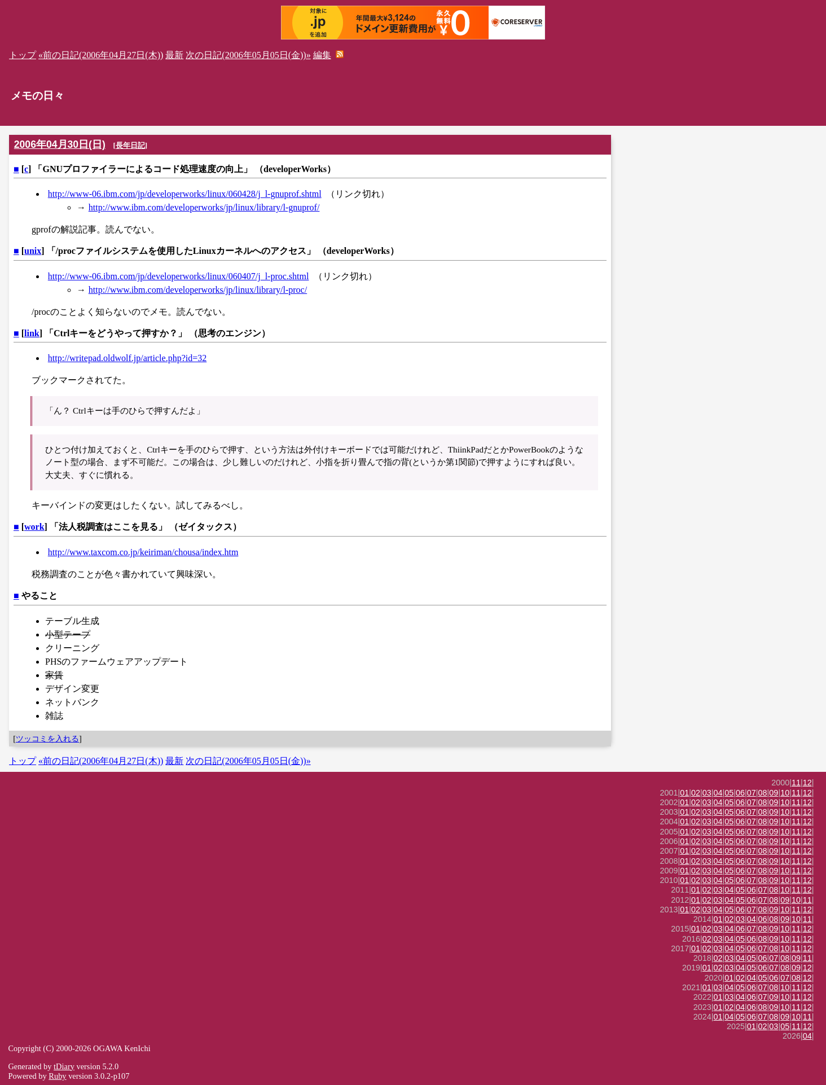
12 (807, 782)
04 (718, 792)
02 (695, 792)
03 (706, 792)
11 (796, 782)
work (34, 526)
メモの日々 (37, 96)
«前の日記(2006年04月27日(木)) (100, 55)
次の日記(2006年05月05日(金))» (248, 55)
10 (784, 792)
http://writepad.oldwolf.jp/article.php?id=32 (127, 358)
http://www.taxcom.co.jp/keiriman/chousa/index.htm (143, 552)
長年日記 (130, 145)
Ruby (57, 1075)
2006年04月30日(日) (60, 144)
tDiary (64, 1066)
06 (740, 792)
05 (728, 792)
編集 (322, 55)
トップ (22, 55)
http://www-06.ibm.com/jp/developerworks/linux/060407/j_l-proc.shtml (178, 276)
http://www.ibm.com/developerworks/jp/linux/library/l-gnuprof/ (204, 207)
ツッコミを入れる (47, 738)
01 (684, 792)
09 (773, 792)
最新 (174, 55)
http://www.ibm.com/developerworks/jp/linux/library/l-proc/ (198, 290)
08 (762, 792)
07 (751, 792)
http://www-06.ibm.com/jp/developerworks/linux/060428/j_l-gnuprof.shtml (185, 194)
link (31, 333)
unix (32, 251)
